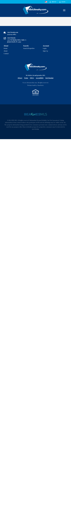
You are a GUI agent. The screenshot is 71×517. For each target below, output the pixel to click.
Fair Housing (49, 78)
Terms (26, 78)
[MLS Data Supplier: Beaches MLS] (35, 114)
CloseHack (40, 85)
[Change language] (46, 1)
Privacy (20, 78)
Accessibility (40, 78)
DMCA (32, 78)
